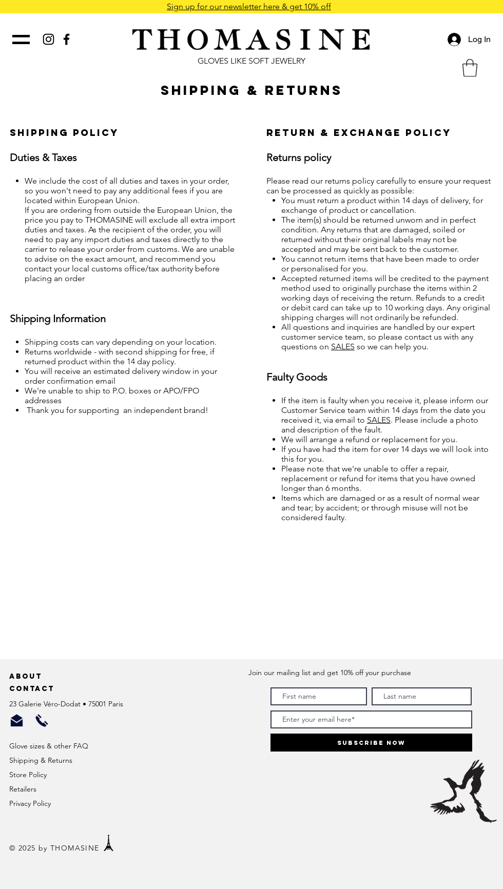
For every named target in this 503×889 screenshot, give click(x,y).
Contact (33, 688)
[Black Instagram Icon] (48, 39)
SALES (343, 346)
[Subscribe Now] (371, 743)
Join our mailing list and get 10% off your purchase (329, 672)
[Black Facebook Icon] (66, 39)
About (27, 676)
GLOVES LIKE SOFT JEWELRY (251, 61)
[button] (469, 68)
